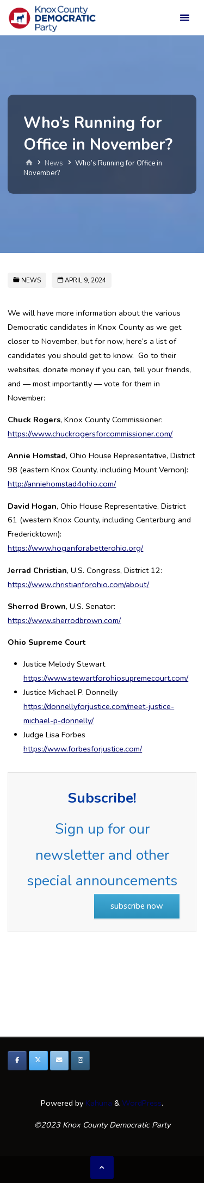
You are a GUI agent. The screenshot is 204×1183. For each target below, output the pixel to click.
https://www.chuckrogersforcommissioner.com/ (90, 433)
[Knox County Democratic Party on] (101, 1061)
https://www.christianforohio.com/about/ (78, 584)
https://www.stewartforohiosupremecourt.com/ (105, 678)
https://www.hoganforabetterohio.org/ (75, 548)
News (54, 164)
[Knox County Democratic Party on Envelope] (59, 1061)
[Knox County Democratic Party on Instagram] (80, 1061)
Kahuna (97, 1103)
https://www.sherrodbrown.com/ (64, 620)
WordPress (142, 1103)
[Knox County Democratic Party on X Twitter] (38, 1061)
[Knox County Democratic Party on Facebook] (17, 1061)
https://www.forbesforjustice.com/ (82, 748)
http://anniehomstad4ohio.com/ (62, 483)
